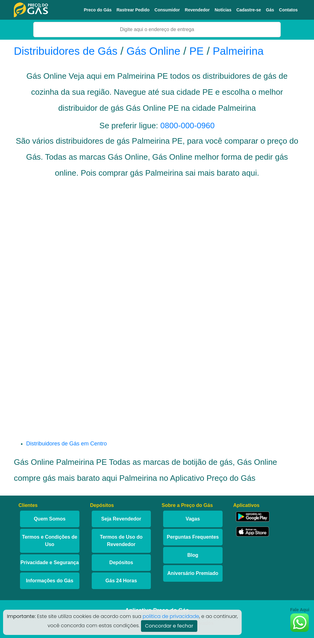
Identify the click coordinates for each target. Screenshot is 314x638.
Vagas (193, 518)
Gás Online (153, 51)
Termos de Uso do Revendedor (121, 540)
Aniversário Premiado (192, 573)
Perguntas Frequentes (193, 537)
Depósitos (121, 562)
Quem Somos (50, 518)
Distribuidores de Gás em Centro (66, 444)
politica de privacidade (171, 616)
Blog (192, 555)
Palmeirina (238, 51)
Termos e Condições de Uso (49, 540)
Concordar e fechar (169, 625)
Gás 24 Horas (121, 580)
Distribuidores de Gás (67, 51)
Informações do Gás (49, 580)
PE (196, 51)
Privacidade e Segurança (50, 562)
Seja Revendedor (121, 518)
